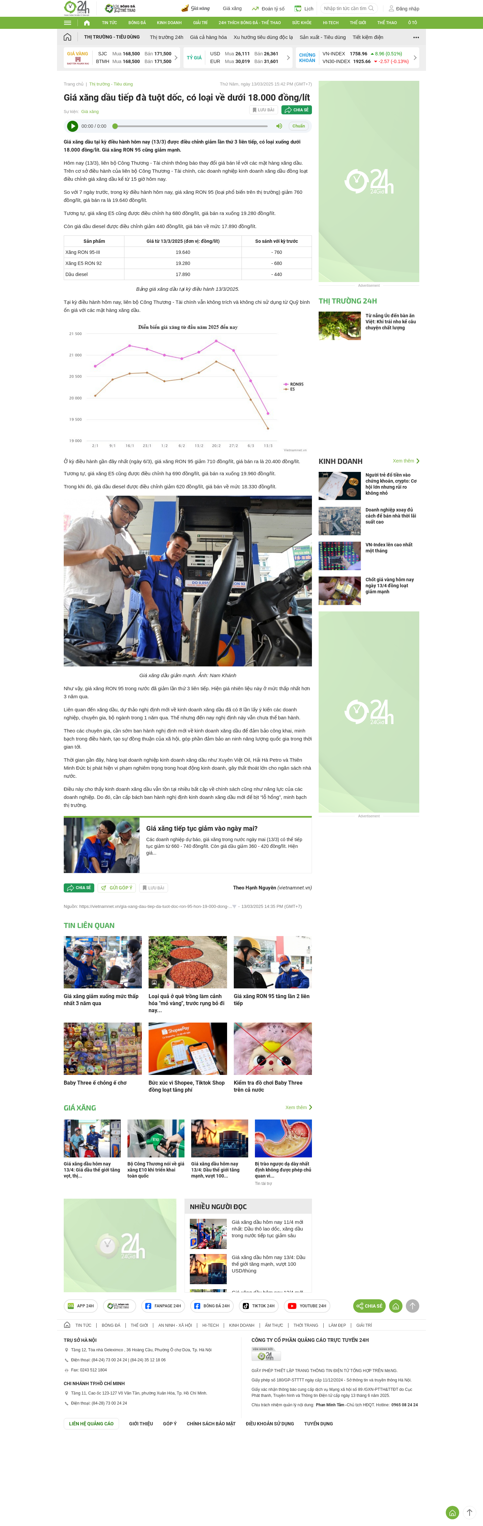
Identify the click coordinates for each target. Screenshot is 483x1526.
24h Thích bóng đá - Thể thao (250, 22)
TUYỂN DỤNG (318, 1423)
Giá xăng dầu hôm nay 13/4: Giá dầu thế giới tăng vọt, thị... (92, 1170)
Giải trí (200, 22)
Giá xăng (232, 8)
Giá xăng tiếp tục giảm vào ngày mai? (202, 828)
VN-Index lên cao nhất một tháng (389, 547)
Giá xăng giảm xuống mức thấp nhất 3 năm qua (101, 999)
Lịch (304, 8)
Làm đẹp (337, 1325)
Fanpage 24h (163, 1306)
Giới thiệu (141, 1423)
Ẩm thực (274, 1325)
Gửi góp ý (116, 887)
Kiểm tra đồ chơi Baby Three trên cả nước (268, 1086)
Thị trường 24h (166, 37)
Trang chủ (74, 84)
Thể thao (387, 22)
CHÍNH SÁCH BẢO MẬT (211, 1423)
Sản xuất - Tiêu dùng (323, 37)
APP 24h (81, 1306)
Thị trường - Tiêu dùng (112, 37)
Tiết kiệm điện (368, 37)
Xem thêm (296, 1107)
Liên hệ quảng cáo (91, 1423)
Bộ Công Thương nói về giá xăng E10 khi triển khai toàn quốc (155, 1170)
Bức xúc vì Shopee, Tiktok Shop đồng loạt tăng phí (187, 1086)
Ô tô (412, 22)
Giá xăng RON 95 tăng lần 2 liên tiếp (272, 999)
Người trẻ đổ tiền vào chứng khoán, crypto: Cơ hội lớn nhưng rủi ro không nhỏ (391, 484)
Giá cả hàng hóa (208, 37)
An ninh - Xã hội (175, 1325)
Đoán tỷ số (268, 8)
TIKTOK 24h (259, 1306)
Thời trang (305, 1325)
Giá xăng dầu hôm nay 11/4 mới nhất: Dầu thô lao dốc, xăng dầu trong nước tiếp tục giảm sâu (267, 1228)
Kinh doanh (169, 22)
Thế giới (358, 22)
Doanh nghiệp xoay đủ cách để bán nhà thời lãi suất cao (391, 516)
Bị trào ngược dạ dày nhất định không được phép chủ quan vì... (283, 1170)
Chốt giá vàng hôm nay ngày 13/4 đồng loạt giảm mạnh (390, 585)
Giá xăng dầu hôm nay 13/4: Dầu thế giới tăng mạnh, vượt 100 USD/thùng (268, 1263)
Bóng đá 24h (212, 1306)
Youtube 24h (307, 1306)
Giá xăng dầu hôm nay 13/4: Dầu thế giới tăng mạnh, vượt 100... (215, 1170)
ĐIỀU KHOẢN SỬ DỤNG (270, 1423)
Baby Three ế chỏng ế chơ (95, 1083)
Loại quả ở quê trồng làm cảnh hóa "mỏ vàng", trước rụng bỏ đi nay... (186, 1003)
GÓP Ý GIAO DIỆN (20, 1446)
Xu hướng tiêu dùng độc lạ (263, 37)
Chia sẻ (301, 110)
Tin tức (109, 22)
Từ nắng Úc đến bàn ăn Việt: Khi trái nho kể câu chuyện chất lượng (391, 321)
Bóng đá (137, 22)
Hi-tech (331, 22)
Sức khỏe (302, 22)
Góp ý (170, 1423)
